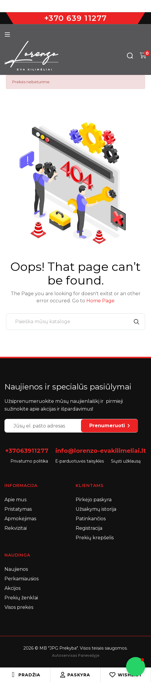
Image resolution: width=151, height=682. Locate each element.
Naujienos (16, 569)
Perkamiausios (21, 579)
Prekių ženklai (21, 598)
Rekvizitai (15, 528)
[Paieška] (75, 321)
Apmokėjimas (20, 518)
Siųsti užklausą (126, 461)
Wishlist (125, 674)
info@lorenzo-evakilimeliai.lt (100, 451)
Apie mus (15, 499)
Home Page (100, 301)
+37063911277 (26, 451)
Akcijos (12, 588)
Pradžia (29, 675)
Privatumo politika (29, 461)
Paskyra (75, 675)
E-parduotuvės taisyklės (79, 461)
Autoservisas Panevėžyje (75, 655)
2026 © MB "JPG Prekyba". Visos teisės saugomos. (75, 648)
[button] (135, 666)
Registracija (89, 528)
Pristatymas (18, 509)
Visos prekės (18, 607)
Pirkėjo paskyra (94, 499)
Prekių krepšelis (95, 537)
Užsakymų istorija (96, 509)
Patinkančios (91, 518)
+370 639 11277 (75, 18)
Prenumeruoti (109, 425)
